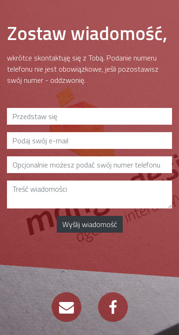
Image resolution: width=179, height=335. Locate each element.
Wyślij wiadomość (89, 224)
